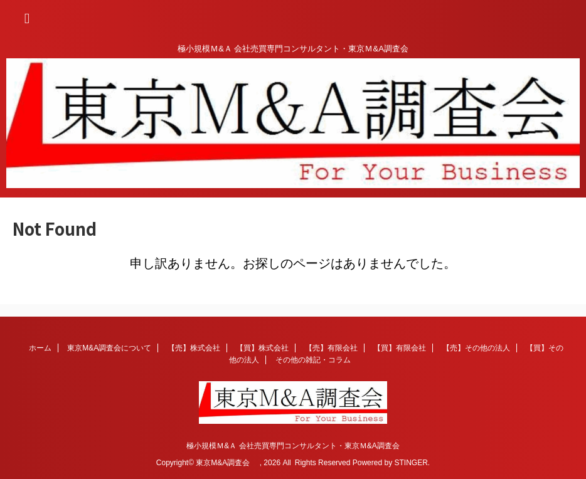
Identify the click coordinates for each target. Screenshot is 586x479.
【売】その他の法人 (476, 348)
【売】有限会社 (331, 348)
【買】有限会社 (399, 348)
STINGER (410, 462)
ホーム (40, 348)
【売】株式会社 (194, 348)
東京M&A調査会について (109, 348)
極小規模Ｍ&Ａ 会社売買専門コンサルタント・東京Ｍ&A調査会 (292, 445)
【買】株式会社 (262, 348)
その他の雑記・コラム (313, 359)
